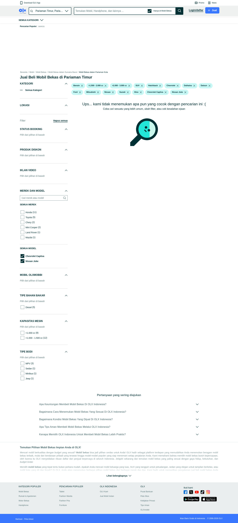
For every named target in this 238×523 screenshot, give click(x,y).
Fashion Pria (64, 501)
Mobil (31, 72)
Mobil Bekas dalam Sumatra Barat (62, 72)
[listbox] (82, 86)
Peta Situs (144, 496)
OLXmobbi (144, 510)
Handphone (23, 505)
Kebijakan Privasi (147, 501)
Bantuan (19, 519)
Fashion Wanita (65, 496)
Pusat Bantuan (146, 492)
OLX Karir (104, 492)
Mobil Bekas (41, 72)
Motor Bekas (24, 501)
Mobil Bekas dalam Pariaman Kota (93, 72)
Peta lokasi (28, 519)
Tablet (61, 492)
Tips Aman (144, 505)
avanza (41, 26)
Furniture (63, 505)
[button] (29, 3)
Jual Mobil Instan (107, 496)
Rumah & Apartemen (27, 496)
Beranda (23, 72)
